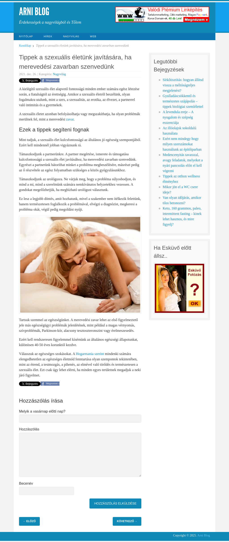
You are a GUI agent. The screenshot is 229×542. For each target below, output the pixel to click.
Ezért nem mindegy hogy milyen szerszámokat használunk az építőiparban (182, 144)
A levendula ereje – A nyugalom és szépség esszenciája (178, 117)
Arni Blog (34, 11)
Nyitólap (26, 36)
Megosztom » (52, 80)
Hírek (48, 36)
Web (93, 36)
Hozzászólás (29, 429)
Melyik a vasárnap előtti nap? (42, 411)
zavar (70, 119)
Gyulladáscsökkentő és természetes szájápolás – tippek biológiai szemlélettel (183, 101)
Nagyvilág (71, 36)
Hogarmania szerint (90, 354)
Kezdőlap (25, 45)
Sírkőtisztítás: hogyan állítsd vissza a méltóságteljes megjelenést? (183, 85)
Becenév (26, 483)
